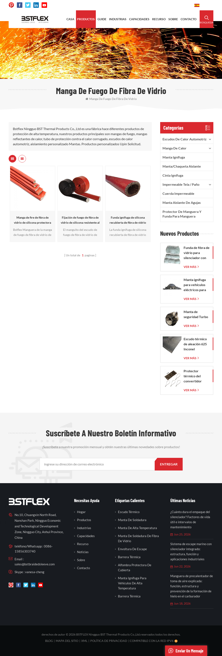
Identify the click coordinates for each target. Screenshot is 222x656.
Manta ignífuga (173, 157)
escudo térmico (128, 512)
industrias (117, 19)
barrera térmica (129, 557)
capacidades (139, 19)
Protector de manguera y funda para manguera (181, 214)
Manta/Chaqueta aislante (181, 166)
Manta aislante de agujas (181, 202)
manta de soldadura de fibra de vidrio (138, 538)
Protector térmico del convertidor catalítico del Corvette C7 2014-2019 (193, 376)
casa (70, 19)
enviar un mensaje (184, 650)
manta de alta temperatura (137, 528)
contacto (188, 19)
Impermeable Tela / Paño (180, 184)
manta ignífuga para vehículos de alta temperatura (132, 583)
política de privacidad (108, 641)
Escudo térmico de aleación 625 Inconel (195, 344)
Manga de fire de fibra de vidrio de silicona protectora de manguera (32, 220)
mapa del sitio (67, 641)
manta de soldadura (132, 520)
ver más (190, 267)
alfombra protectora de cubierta (134, 567)
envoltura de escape (132, 549)
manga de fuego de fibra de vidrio (111, 99)
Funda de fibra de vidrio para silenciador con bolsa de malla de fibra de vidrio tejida (197, 253)
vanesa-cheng (34, 572)
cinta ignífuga (172, 175)
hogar (81, 512)
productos (86, 19)
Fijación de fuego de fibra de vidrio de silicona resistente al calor (80, 220)
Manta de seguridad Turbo (196, 314)
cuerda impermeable (178, 193)
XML (84, 641)
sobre (173, 19)
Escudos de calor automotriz (184, 139)
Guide (101, 19)
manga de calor (174, 148)
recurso (159, 19)
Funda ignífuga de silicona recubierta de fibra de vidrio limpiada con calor (128, 220)
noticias (83, 552)
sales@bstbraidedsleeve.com (35, 564)
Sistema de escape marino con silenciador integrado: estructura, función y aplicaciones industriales (191, 551)
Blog (49, 641)
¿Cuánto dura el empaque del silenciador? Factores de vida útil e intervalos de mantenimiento (190, 519)
